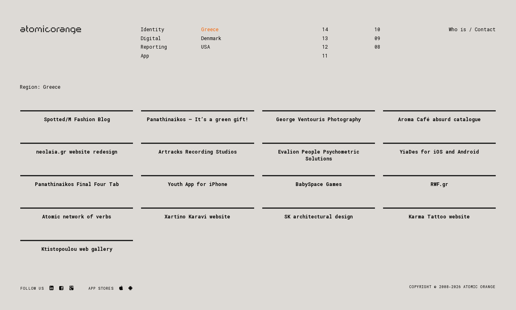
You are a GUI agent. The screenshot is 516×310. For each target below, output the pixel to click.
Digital (151, 38)
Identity (152, 29)
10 (377, 29)
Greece (209, 29)
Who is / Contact (472, 29)
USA (205, 46)
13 (325, 38)
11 (325, 55)
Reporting (154, 46)
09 (377, 38)
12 (325, 46)
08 (377, 46)
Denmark (211, 38)
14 (325, 29)
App (145, 55)
